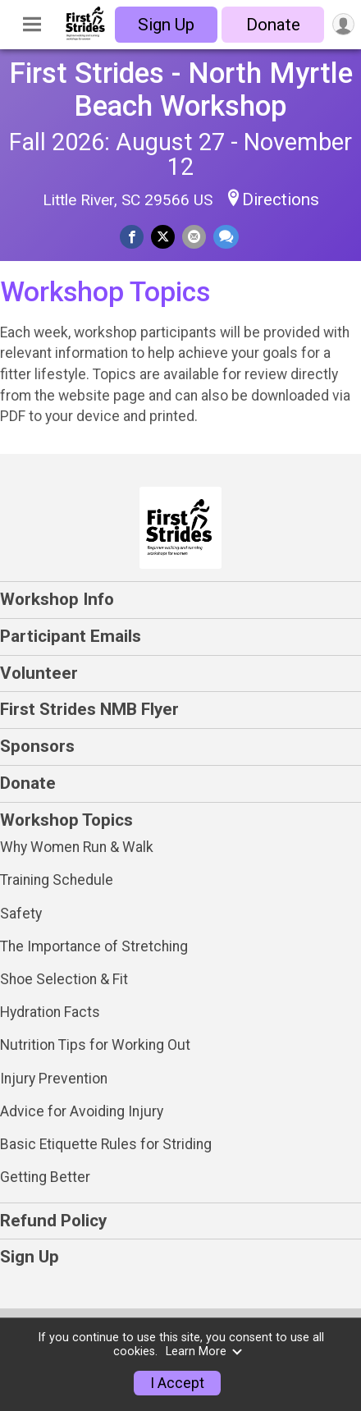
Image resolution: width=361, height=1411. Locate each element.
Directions (280, 199)
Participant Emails (70, 636)
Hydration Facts (50, 1012)
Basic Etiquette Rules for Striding (106, 1144)
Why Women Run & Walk (76, 847)
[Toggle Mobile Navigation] (32, 24)
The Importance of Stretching (94, 946)
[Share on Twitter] (163, 237)
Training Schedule (56, 880)
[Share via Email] (194, 237)
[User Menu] (343, 24)
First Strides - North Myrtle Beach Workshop (181, 89)
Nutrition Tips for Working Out (95, 1045)
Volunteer (39, 673)
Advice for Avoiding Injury (81, 1111)
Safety (21, 913)
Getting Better (45, 1177)
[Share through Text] (226, 237)
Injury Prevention (53, 1078)
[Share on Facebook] (132, 237)
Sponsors (37, 746)
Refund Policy (53, 1220)
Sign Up (166, 24)
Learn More (204, 1351)
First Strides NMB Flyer (89, 709)
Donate (273, 24)
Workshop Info (57, 599)
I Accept (177, 1383)
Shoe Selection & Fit (64, 979)
